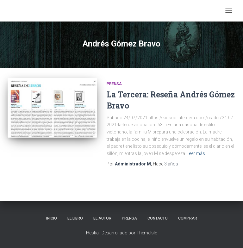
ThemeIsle (146, 232)
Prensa (114, 84)
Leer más (196, 153)
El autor (102, 218)
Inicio (51, 218)
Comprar (187, 218)
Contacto (157, 218)
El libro (75, 218)
